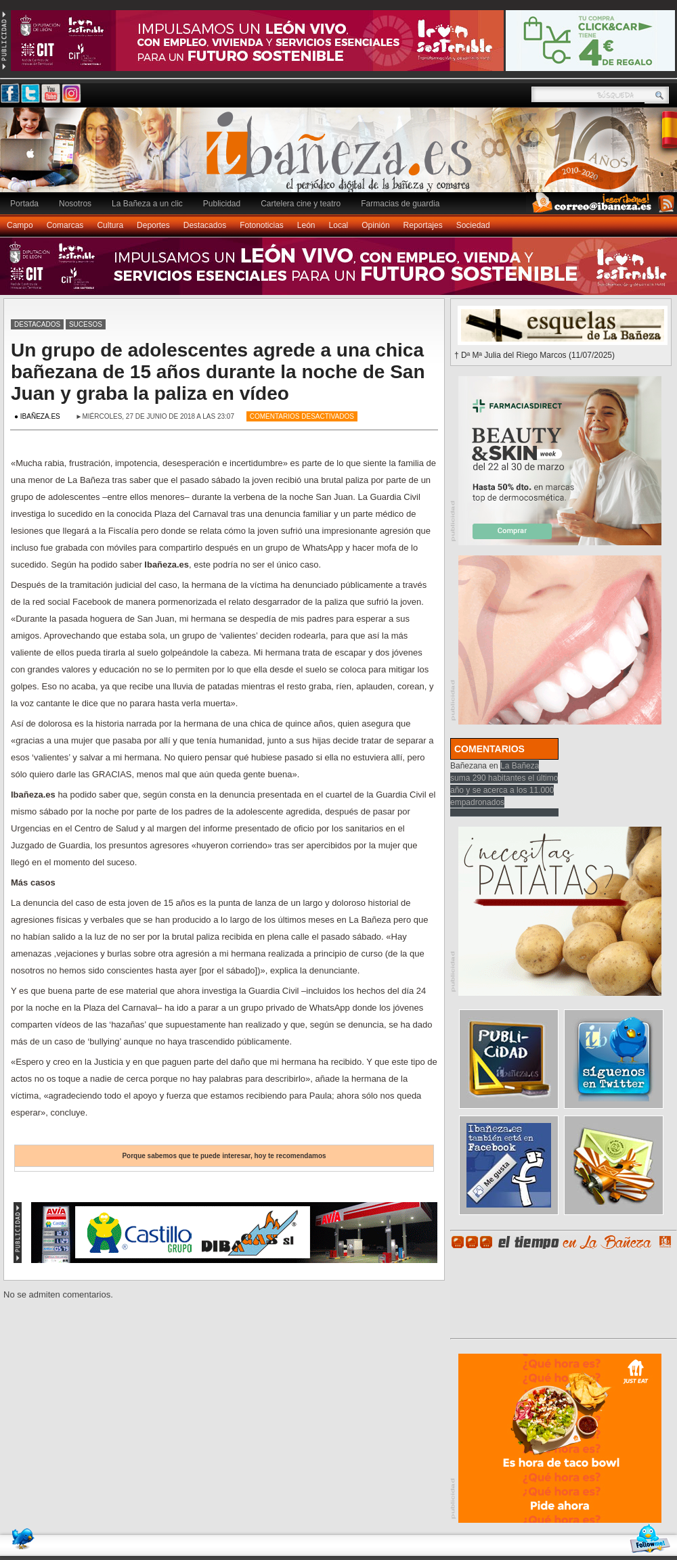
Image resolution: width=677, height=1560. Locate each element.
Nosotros (75, 203)
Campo (20, 225)
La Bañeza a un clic (147, 203)
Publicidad (221, 203)
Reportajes (423, 225)
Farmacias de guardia (400, 203)
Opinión (375, 225)
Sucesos (85, 324)
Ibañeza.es (342, 157)
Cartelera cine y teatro (301, 203)
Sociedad (473, 225)
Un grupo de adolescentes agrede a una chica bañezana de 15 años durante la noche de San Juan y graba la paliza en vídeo (218, 372)
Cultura (110, 225)
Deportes (153, 225)
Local (339, 225)
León (306, 225)
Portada (24, 203)
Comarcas (65, 225)
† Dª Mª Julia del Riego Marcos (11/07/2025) (534, 355)
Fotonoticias (262, 225)
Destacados (204, 225)
